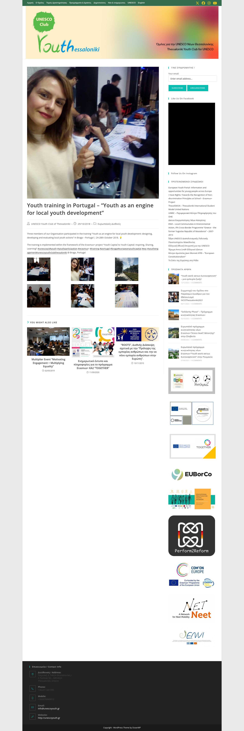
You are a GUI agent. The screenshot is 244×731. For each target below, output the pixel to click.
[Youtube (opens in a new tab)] (214, 3)
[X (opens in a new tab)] (197, 3)
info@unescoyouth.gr (49, 708)
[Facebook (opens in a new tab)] (203, 3)
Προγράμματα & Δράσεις (80, 3)
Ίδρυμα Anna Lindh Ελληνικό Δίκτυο (185, 249)
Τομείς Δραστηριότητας (56, 3)
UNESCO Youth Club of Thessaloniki (50, 223)
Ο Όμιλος (40, 3)
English (141, 3)
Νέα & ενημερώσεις (116, 3)
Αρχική (30, 3)
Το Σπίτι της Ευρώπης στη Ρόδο (183, 260)
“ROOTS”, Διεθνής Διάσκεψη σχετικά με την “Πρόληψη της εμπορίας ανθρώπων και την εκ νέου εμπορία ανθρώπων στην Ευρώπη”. (138, 352)
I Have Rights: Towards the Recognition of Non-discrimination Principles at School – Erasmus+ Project (190, 198)
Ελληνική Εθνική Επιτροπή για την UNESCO (188, 245)
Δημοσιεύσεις (100, 3)
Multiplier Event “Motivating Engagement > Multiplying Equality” (48, 363)
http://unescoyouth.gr (49, 717)
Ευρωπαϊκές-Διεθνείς (109, 223)
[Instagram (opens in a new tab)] (209, 3)
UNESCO (132, 3)
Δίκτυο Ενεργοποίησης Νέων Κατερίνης (187, 220)
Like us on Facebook (182, 98)
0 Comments (197, 283)
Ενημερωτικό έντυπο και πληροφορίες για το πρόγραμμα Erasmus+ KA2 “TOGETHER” (93, 364)
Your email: (173, 73)
